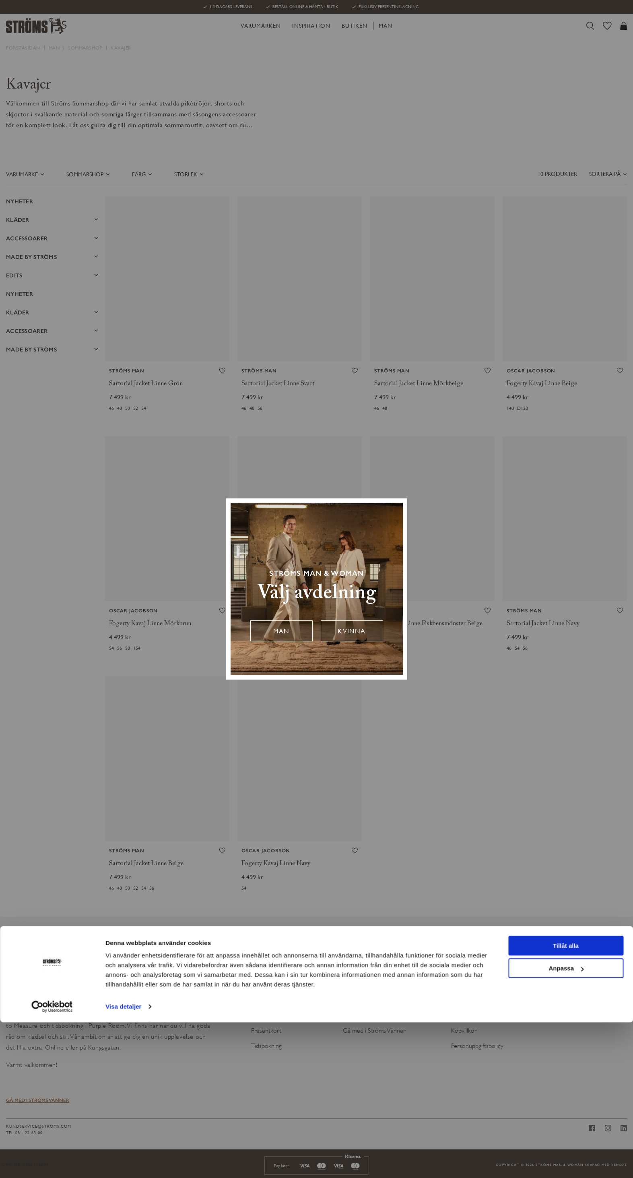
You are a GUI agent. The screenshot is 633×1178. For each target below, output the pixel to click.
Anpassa (566, 1123)
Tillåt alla (566, 1101)
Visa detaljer (123, 1162)
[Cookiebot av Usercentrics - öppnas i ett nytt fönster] (52, 1162)
